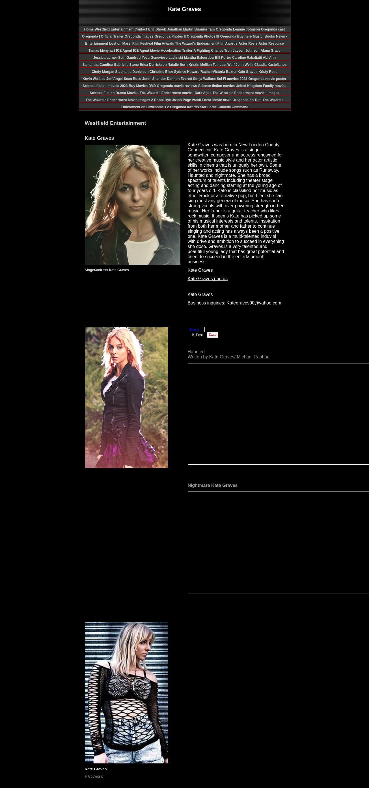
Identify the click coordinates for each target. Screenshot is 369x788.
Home (89, 29)
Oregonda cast (273, 29)
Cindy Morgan (103, 72)
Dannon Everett (180, 79)
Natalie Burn (178, 65)
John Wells (245, 65)
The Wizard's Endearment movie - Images (246, 93)
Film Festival (142, 43)
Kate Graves (247, 72)
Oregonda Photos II (170, 36)
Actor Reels (248, 43)
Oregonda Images (139, 36)
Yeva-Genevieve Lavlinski (163, 58)
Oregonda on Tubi (246, 100)
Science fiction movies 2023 (105, 86)
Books (270, 36)
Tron (228, 51)
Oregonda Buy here (236, 36)
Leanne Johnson (246, 29)
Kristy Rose (267, 72)
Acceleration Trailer (176, 51)
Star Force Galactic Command (224, 107)
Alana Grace (270, 51)
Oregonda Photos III (203, 36)
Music (258, 36)
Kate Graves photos (208, 278)
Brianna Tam (205, 29)
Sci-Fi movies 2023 (232, 79)
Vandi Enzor (201, 100)
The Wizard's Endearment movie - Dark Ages (176, 93)
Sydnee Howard (187, 72)
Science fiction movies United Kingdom (230, 86)
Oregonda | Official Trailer (103, 36)
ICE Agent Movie (146, 51)
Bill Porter (223, 58)
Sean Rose (132, 79)
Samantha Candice (97, 65)
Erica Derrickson (154, 65)
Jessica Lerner (105, 58)
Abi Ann (269, 58)
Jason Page (182, 100)
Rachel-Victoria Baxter (219, 72)
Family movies (274, 86)
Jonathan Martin (180, 29)
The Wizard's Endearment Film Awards (206, 43)
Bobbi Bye (162, 100)
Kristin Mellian (201, 65)
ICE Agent (124, 51)
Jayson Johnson (246, 51)
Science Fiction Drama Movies (114, 93)
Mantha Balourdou (199, 58)
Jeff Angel (114, 79)
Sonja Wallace (204, 79)
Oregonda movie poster (267, 79)
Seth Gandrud (129, 58)
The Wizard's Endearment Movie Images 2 (119, 100)
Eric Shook (157, 29)
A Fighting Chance (208, 51)
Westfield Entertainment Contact (121, 29)
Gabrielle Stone (127, 65)
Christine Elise (162, 72)
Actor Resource (271, 43)
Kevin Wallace (94, 79)
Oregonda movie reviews (177, 86)
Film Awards (164, 43)
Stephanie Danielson (132, 72)
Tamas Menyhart (102, 51)
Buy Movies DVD (142, 86)
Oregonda (224, 29)
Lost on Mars (119, 43)
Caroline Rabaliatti (247, 58)
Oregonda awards (184, 107)
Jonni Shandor (154, 79)
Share (194, 330)
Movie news (221, 100)
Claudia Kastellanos (270, 65)
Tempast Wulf (224, 65)
